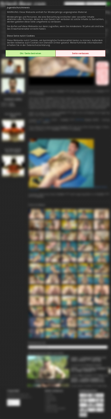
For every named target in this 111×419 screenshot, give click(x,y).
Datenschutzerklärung (38, 45)
